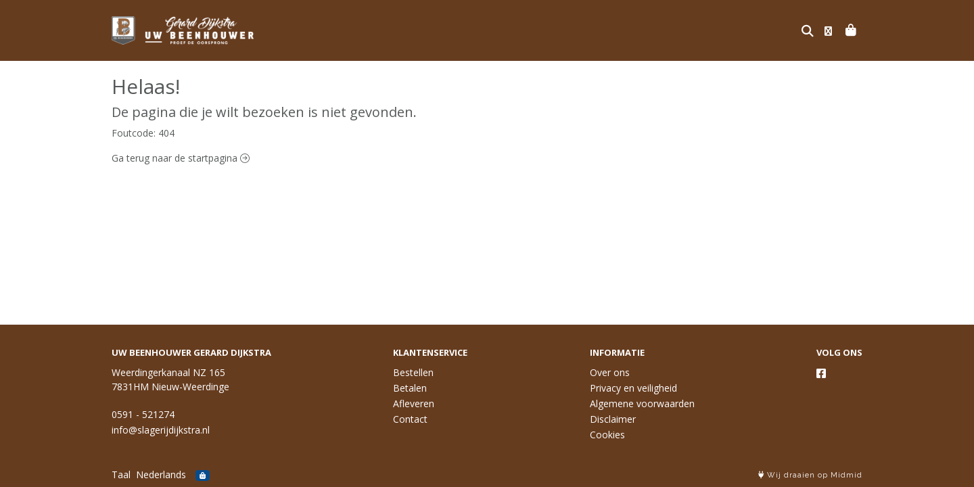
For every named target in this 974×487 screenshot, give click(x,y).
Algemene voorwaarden (642, 403)
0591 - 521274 (143, 414)
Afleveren (413, 403)
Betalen (410, 387)
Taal (121, 474)
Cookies (607, 434)
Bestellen (413, 372)
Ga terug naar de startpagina (181, 158)
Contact (410, 419)
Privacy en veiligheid (633, 387)
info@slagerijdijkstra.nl (161, 429)
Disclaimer (613, 419)
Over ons (610, 372)
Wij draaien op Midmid (810, 475)
